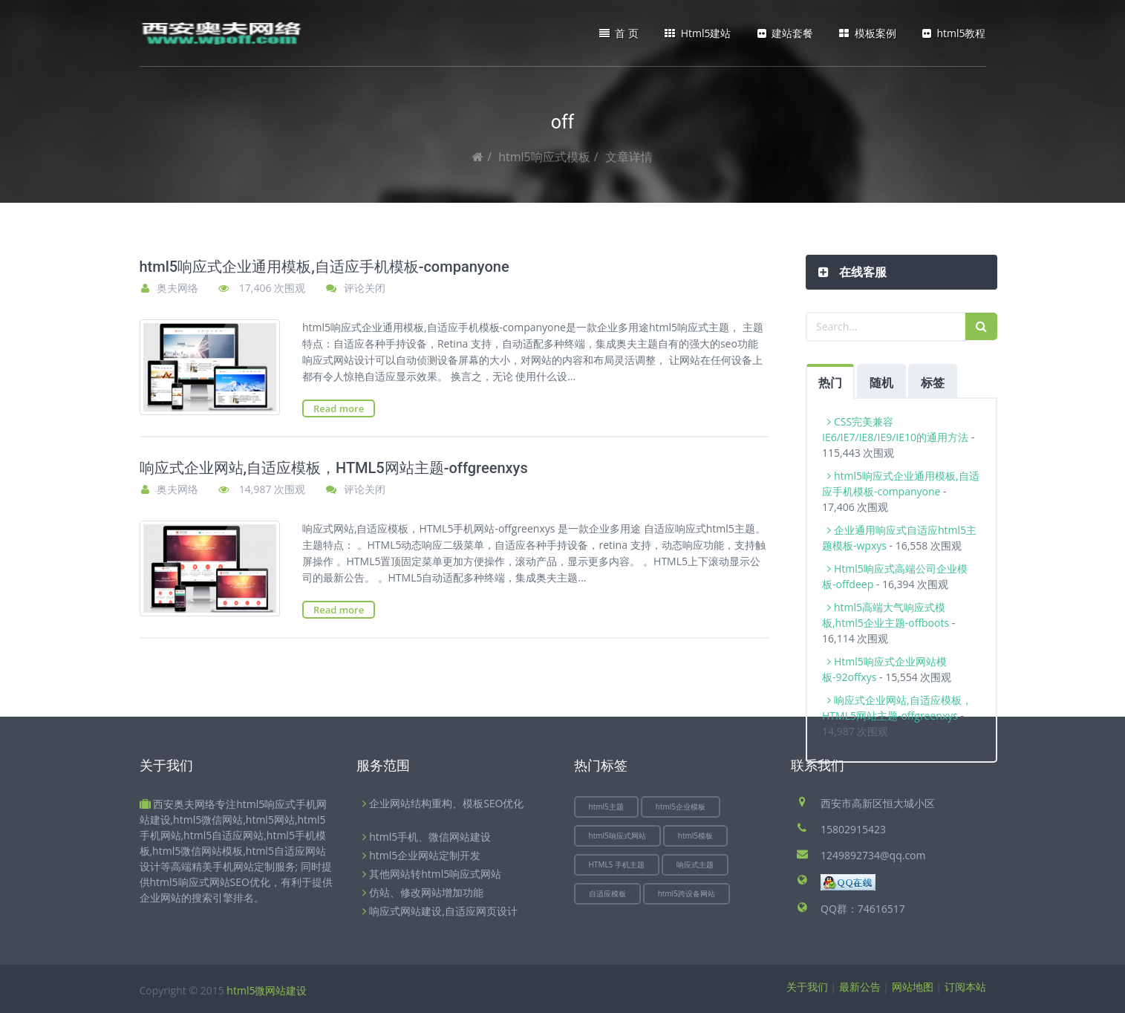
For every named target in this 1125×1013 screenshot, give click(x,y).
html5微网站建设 (266, 990)
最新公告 (860, 987)
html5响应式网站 (617, 835)
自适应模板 (607, 893)
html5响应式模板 (544, 157)
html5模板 (695, 835)
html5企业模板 (680, 806)
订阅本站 (965, 987)
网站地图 (912, 987)
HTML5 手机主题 (617, 864)
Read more (338, 408)
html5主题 (606, 806)
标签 (933, 382)
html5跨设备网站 (686, 893)
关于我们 (807, 987)
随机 (881, 382)
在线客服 (861, 272)
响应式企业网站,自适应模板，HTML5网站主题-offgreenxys (334, 468)
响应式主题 (695, 864)
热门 (830, 382)
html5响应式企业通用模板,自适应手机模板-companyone (324, 267)
